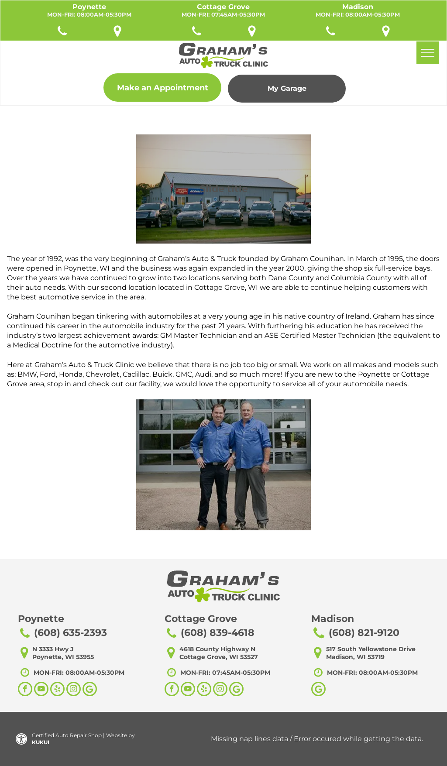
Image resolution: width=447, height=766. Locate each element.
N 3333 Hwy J (53, 649)
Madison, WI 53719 (355, 657)
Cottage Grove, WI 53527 (218, 657)
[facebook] (25, 690)
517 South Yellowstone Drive (371, 649)
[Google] (318, 690)
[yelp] (57, 690)
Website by (120, 735)
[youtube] (41, 690)
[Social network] (90, 690)
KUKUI (40, 742)
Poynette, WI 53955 (63, 657)
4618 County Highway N (217, 649)
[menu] (427, 52)
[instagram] (73, 690)
